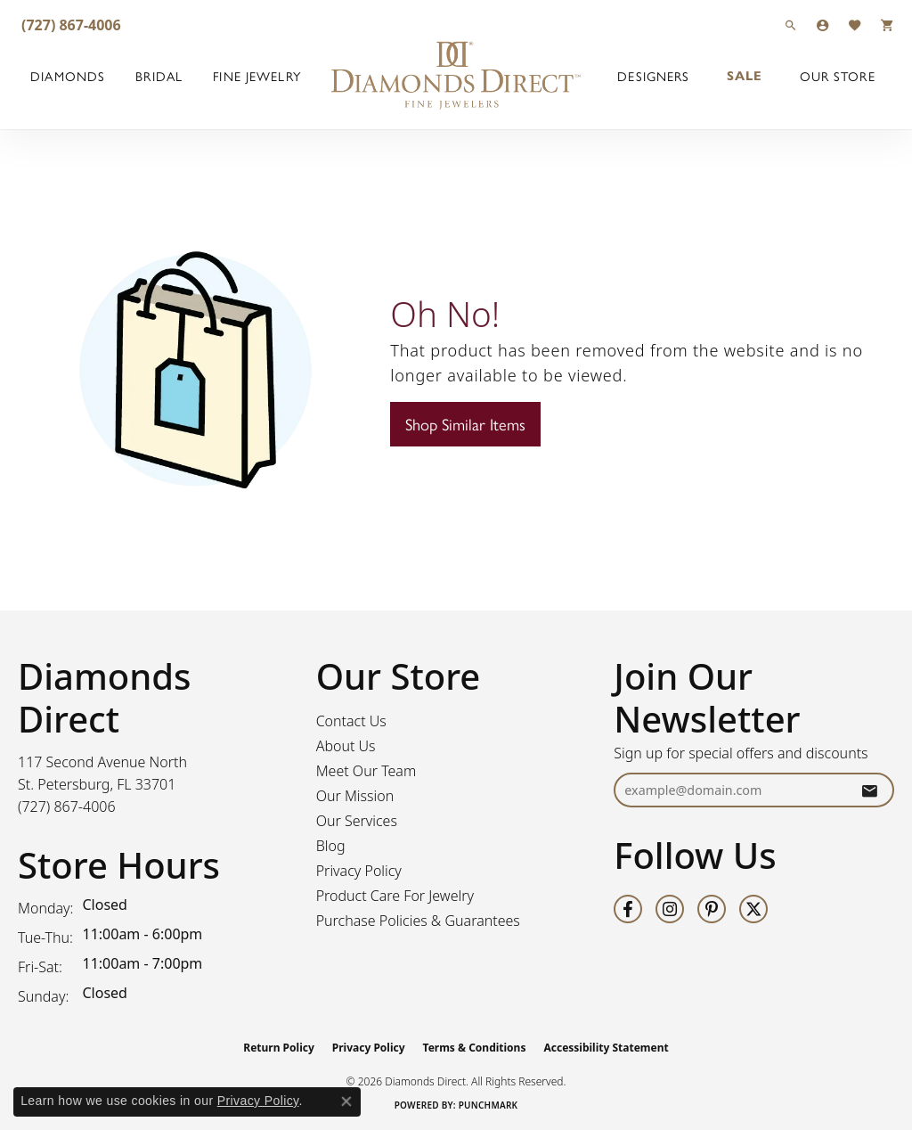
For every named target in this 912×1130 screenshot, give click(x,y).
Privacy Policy (359, 870)
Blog (331, 846)
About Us (346, 746)
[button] (791, 24)
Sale (744, 76)
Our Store (837, 76)
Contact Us (351, 721)
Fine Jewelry (256, 76)
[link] (69, 24)
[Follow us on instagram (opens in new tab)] (670, 909)
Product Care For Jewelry (395, 895)
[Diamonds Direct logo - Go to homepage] (456, 76)
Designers (653, 76)
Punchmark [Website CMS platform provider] (488, 1105)
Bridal (159, 76)
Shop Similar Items (465, 424)
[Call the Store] (67, 806)
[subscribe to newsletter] (869, 790)
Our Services (356, 821)
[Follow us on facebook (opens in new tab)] (628, 909)
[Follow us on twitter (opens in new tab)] (753, 909)
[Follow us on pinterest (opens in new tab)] (711, 909)
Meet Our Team (366, 771)
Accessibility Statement (605, 1047)
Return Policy (278, 1047)
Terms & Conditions (474, 1047)
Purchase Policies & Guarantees (418, 920)
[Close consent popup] (346, 1101)
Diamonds (67, 76)
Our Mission (355, 796)
